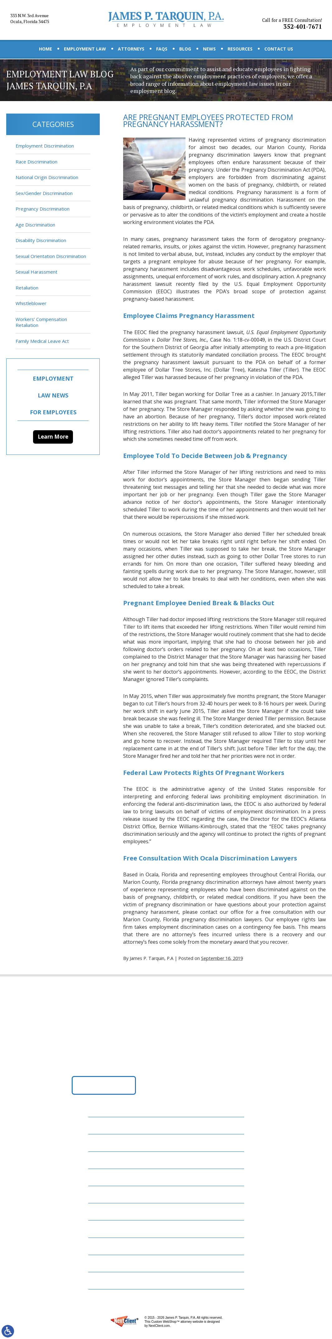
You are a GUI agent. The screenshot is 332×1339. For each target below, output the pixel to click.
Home (45, 49)
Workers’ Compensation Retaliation (41, 322)
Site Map (102, 1280)
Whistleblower (31, 303)
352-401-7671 (293, 20)
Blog (185, 49)
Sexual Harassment (36, 272)
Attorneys (131, 49)
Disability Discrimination (41, 240)
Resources (240, 49)
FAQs (161, 49)
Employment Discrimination (45, 146)
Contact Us (278, 49)
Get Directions (103, 1089)
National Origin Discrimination (47, 177)
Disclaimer (105, 1263)
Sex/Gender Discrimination (44, 193)
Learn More (53, 436)
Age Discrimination (35, 225)
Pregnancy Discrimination (43, 209)
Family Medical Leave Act (42, 341)
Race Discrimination (36, 161)
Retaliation (27, 288)
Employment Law (85, 49)
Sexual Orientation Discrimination (51, 256)
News (209, 49)
